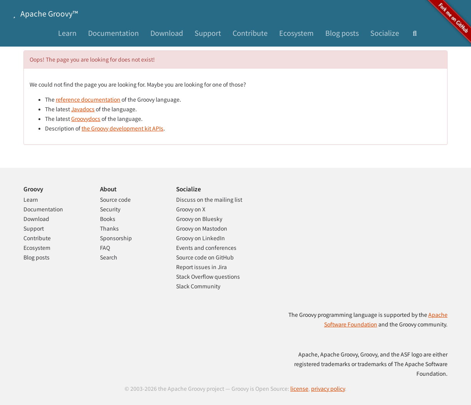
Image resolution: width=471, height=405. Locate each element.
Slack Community (198, 286)
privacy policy (328, 388)
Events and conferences (206, 247)
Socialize (384, 33)
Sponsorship (116, 238)
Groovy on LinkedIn (200, 238)
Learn (67, 33)
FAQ (105, 247)
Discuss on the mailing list (209, 199)
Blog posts (342, 33)
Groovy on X (190, 209)
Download (166, 33)
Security (110, 209)
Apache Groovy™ (44, 13)
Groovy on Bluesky (199, 219)
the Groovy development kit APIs (122, 128)
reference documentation (88, 99)
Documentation (113, 33)
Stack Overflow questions (208, 276)
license (299, 388)
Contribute (250, 33)
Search (108, 257)
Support (208, 33)
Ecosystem (296, 33)
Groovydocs (85, 118)
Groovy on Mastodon (201, 228)
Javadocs (83, 109)
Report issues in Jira (201, 267)
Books (107, 219)
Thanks (109, 228)
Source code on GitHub (205, 257)
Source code (115, 199)
